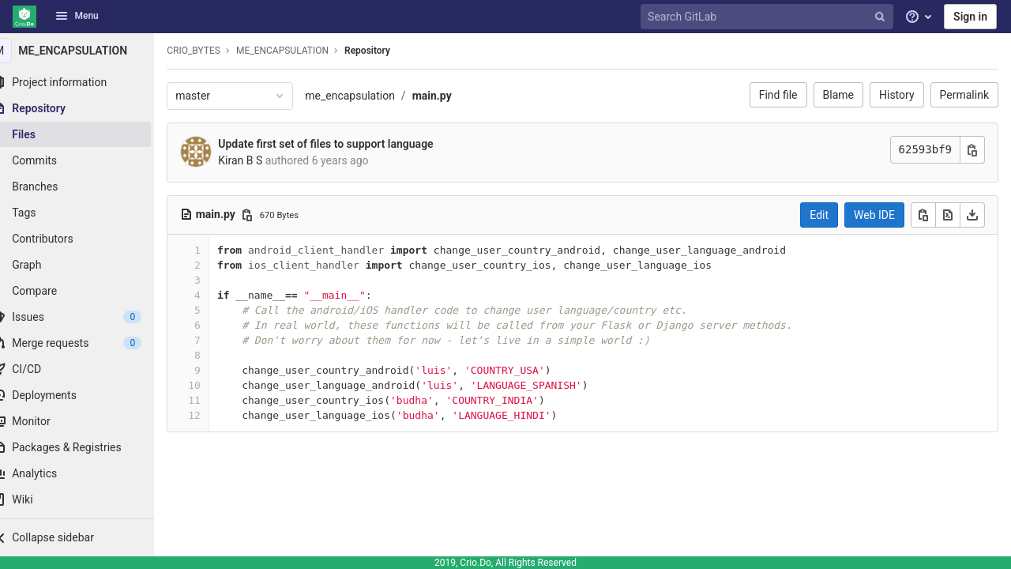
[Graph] (87, 264)
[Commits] (87, 160)
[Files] (87, 134)
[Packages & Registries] (87, 447)
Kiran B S (260, 160)
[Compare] (87, 290)
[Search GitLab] (768, 17)
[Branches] (87, 186)
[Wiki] (87, 499)
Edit (819, 215)
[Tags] (87, 212)
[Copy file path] (266, 214)
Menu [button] (76, 15)
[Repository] (87, 108)
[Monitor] (87, 421)
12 (214, 415)
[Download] (972, 215)
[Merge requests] (87, 343)
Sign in (970, 16)
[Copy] (923, 215)
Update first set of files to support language (345, 144)
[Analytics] (87, 473)
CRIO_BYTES (213, 50)
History (897, 95)
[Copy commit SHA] (972, 150)
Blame (838, 95)
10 (214, 385)
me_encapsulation (370, 95)
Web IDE (874, 215)
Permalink (964, 95)
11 (214, 400)
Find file (778, 95)
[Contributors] (87, 238)
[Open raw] (947, 215)
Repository (387, 50)
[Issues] (87, 317)
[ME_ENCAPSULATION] (87, 50)
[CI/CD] (87, 369)
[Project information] (87, 82)
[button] (87, 537)
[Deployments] (87, 395)
